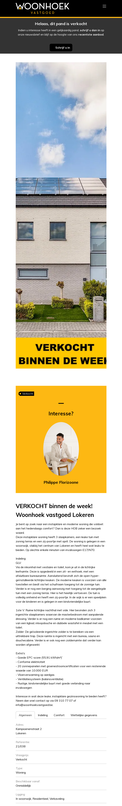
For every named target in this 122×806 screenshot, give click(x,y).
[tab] (25, 715)
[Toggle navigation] (104, 6)
